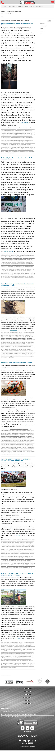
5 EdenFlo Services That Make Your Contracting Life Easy (14, 713)
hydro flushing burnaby (16, 554)
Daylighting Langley (6, 133)
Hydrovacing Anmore (4, 143)
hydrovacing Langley (11, 447)
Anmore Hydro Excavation (11, 129)
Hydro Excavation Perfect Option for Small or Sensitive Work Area (15, 24)
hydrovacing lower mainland (17, 144)
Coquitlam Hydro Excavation (19, 130)
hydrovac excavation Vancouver (19, 140)
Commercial (27, 693)
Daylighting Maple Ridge (22, 133)
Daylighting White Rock (13, 438)
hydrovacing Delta (28, 143)
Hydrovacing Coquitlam (20, 143)
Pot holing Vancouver (18, 150)
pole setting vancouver (24, 148)
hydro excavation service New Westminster (16, 137)
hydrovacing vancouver (8, 449)
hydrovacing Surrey (25, 350)
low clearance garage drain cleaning (22, 430)
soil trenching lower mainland (27, 150)
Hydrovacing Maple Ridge (26, 144)
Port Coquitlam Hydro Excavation (10, 452)
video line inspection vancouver (15, 570)
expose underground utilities (14, 440)
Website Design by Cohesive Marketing (27, 747)
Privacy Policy (27, 732)
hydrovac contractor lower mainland (17, 265)
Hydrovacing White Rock (9, 147)
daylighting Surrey (18, 134)
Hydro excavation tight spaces (28, 137)
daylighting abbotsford (28, 130)
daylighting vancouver (25, 134)
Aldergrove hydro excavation (16, 431)
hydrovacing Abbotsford (19, 141)
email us (30, 744)
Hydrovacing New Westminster (6, 350)
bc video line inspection (10, 543)
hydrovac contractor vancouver (28, 265)
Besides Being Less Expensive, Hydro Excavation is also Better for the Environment (17, 158)
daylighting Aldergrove (5, 258)
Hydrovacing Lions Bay (8, 144)
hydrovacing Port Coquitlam (16, 350)
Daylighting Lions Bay (14, 133)
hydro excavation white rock (6, 265)
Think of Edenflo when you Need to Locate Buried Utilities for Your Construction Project (17, 284)
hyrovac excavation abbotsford (19, 147)
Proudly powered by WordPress (6, 676)
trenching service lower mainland (22, 151)
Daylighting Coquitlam (27, 258)
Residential (27, 696)
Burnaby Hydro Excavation (9, 130)
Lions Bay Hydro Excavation (12, 451)
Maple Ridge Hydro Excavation (14, 148)
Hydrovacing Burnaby (12, 143)
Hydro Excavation (13, 127)
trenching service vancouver (9, 455)
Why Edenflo (27, 690)
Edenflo (14, 152)
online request (24, 122)
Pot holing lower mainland (9, 150)
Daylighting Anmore (12, 258)
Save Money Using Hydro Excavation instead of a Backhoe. (16, 363)
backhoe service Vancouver (21, 129)
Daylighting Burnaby (19, 258)
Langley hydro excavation (29, 147)
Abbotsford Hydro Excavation (25, 127)
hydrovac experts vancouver (9, 141)
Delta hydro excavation (7, 136)
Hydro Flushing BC (8, 554)
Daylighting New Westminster (11, 437)
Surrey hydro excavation (12, 151)
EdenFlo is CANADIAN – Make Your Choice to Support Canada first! (16, 718)
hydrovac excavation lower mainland (7, 140)
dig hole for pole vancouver (16, 136)
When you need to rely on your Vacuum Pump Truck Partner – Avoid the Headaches (19, 715)
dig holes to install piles (25, 136)
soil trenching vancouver (14, 454)
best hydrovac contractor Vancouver (14, 433)
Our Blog (27, 702)
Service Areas (27, 699)
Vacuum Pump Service (13, 540)
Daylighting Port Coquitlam (10, 134)
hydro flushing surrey (6, 556)
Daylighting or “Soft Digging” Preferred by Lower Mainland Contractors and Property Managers (16, 575)
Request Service (27, 705)
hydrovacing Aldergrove (27, 141)
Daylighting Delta (4, 547)
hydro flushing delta (23, 554)
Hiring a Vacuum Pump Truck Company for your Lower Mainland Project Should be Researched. (16, 461)
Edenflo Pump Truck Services (12, 12)
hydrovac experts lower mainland (10, 444)
